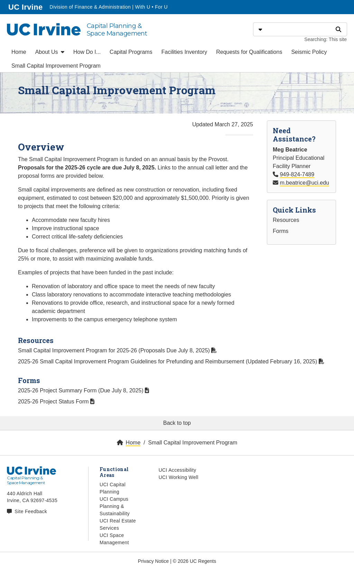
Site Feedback (31, 511)
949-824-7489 (297, 174)
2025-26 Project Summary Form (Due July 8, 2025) (83, 390)
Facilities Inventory (184, 52)
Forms (280, 231)
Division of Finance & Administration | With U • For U (108, 7)
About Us (49, 52)
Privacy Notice (153, 561)
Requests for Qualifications (249, 52)
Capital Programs (131, 52)
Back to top (177, 423)
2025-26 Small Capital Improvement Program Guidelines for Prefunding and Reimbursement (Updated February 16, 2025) (171, 361)
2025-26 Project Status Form (56, 401)
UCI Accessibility (177, 470)
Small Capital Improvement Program (56, 66)
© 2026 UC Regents (194, 561)
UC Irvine (26, 6)
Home (18, 52)
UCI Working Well (178, 477)
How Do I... (87, 52)
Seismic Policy (309, 52)
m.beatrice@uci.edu (304, 183)
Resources (286, 220)
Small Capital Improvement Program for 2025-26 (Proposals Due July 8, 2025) (117, 350)
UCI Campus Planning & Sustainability (115, 506)
